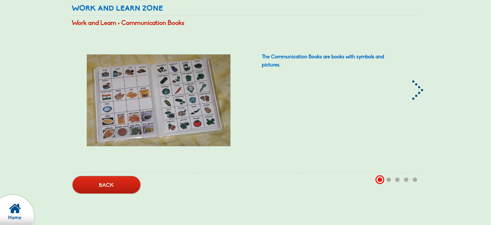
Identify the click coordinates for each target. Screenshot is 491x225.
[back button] (106, 185)
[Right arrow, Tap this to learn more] (418, 86)
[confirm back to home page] (20, 209)
